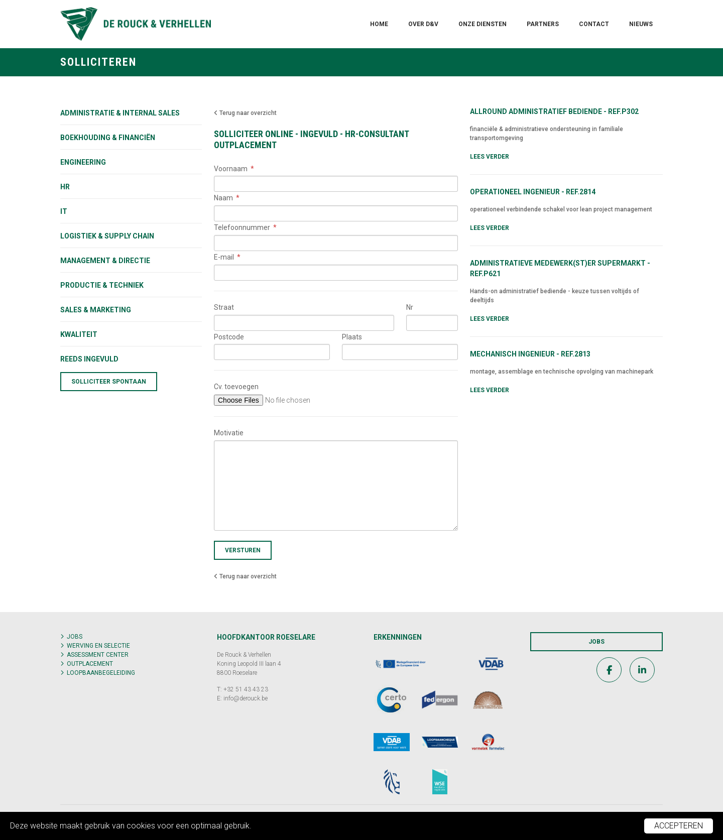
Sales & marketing (95, 310)
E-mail (224, 257)
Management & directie (105, 261)
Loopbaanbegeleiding (101, 672)
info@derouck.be (245, 698)
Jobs (74, 636)
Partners (543, 24)
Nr (409, 307)
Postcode (229, 337)
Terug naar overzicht (245, 112)
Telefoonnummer (242, 227)
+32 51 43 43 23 (245, 689)
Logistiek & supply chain (107, 236)
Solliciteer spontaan (108, 381)
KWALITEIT (78, 334)
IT (63, 211)
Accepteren (678, 825)
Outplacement (90, 663)
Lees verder (489, 156)
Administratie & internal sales (120, 113)
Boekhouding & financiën (107, 138)
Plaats (352, 337)
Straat (224, 307)
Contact (594, 24)
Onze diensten (482, 24)
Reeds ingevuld (89, 359)
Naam (223, 198)
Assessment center (98, 654)
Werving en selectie (98, 645)
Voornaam (231, 169)
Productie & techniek (102, 285)
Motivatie (229, 433)
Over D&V (423, 24)
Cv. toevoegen (236, 387)
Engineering (83, 162)
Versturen (243, 550)
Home (379, 24)
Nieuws (641, 24)
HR (65, 187)
